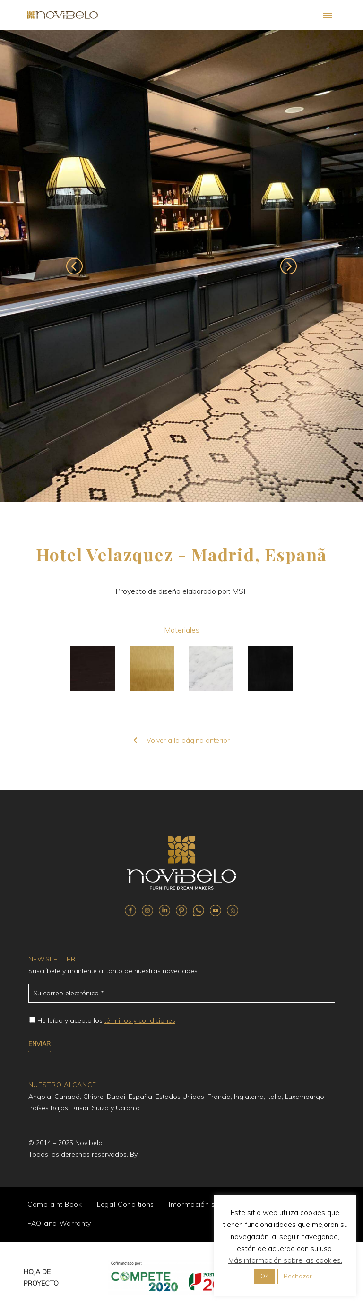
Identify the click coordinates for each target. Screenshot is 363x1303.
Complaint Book (54, 1204)
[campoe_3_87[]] (32, 1020)
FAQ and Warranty (59, 1223)
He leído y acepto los (106, 1020)
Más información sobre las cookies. (285, 1260)
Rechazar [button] (298, 1276)
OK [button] (264, 1276)
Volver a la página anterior (181, 740)
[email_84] (181, 993)
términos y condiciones (139, 1020)
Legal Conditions (125, 1204)
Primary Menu (327, 15)
